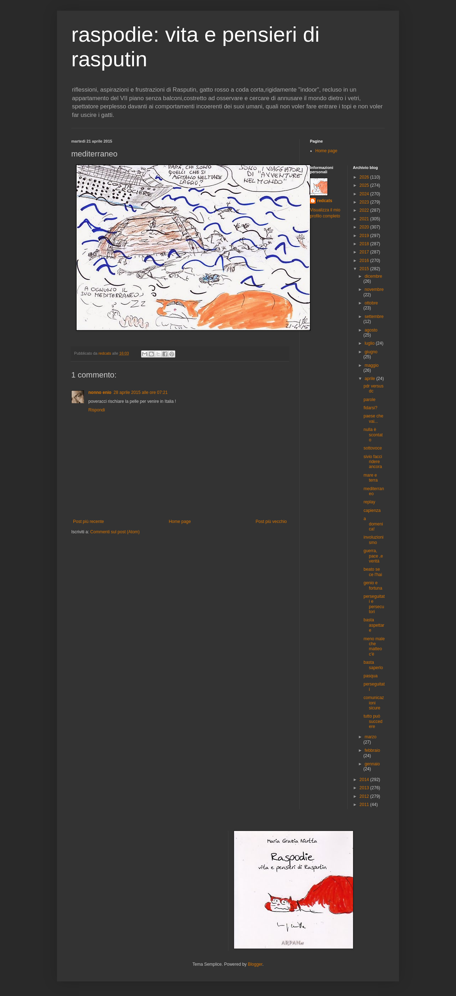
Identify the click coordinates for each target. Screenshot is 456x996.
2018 (364, 243)
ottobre (371, 303)
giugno (370, 351)
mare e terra (370, 478)
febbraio (372, 750)
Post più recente (88, 521)
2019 (364, 235)
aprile (370, 378)
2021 (364, 218)
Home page (180, 521)
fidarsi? (370, 407)
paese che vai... (373, 418)
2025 (364, 185)
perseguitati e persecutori (373, 604)
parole (369, 399)
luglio (369, 343)
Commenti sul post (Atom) (115, 531)
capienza (371, 510)
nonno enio (100, 392)
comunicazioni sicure (373, 702)
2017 (364, 252)
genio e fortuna (372, 585)
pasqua (370, 675)
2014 (364, 779)
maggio (371, 365)
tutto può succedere (372, 721)
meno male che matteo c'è (373, 646)
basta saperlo (373, 665)
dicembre (373, 276)
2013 (364, 787)
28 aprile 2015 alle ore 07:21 (141, 392)
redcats (324, 200)
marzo (370, 736)
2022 (364, 210)
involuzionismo (373, 540)
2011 (364, 804)
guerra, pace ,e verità (373, 556)
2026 (364, 177)
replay (369, 501)
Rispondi (96, 409)
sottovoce (372, 448)
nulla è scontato (373, 434)
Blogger (255, 964)
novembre (373, 289)
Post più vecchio (271, 521)
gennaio (372, 763)
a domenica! (373, 524)
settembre (373, 316)
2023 (364, 202)
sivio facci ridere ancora (372, 461)
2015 (364, 268)
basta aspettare (373, 625)
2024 (364, 193)
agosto (370, 330)
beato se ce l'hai (372, 572)
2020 (364, 227)
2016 (364, 260)
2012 (364, 796)
